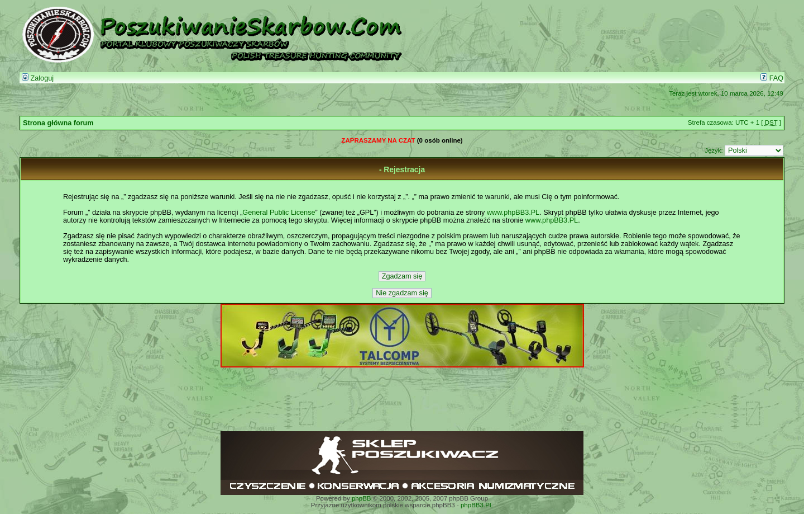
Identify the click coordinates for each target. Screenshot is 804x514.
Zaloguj (38, 78)
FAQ (771, 78)
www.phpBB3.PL (513, 212)
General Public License (278, 212)
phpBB (361, 498)
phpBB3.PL (477, 505)
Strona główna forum (58, 123)
